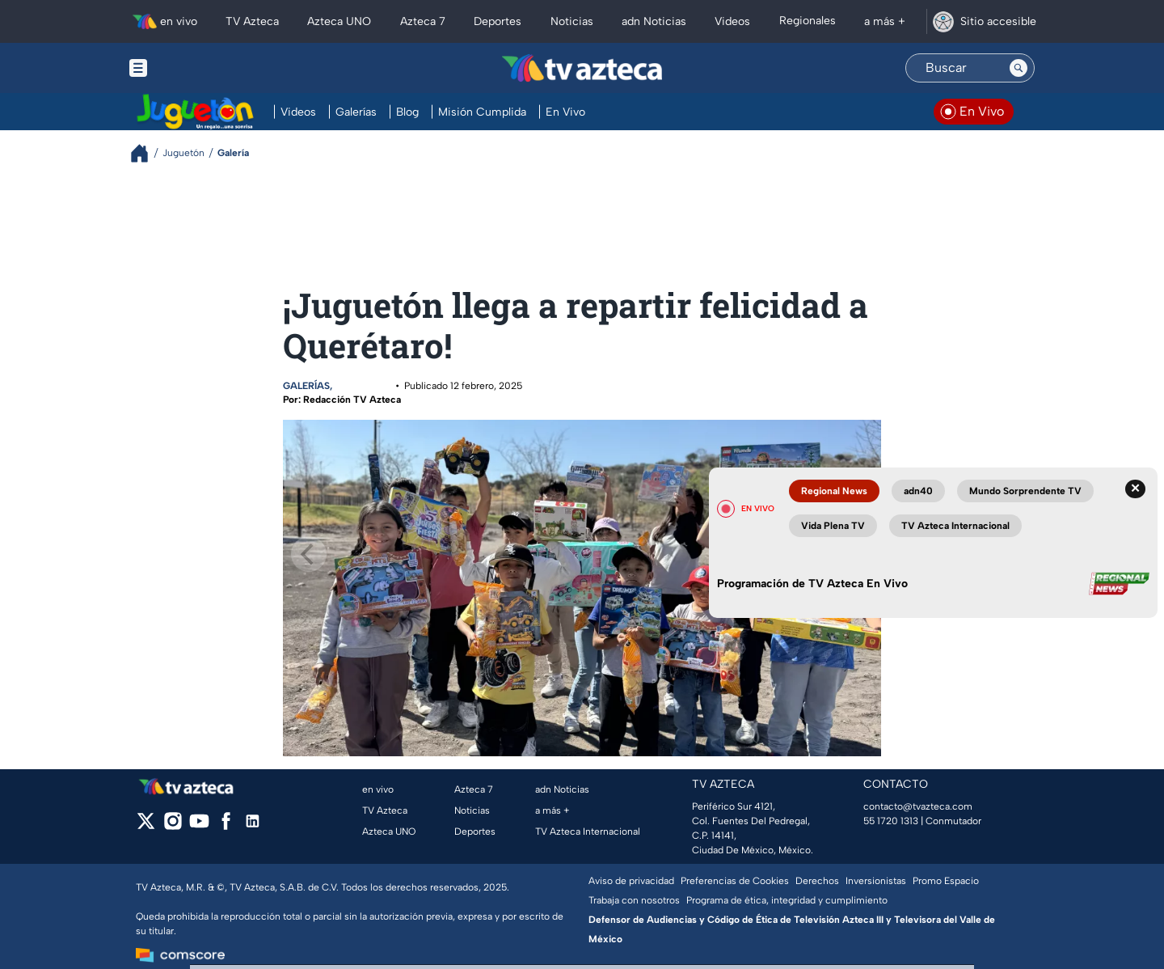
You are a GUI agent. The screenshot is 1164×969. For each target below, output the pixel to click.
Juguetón (363, 385)
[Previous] (309, 554)
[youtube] (199, 826)
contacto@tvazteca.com (917, 806)
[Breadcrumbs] (145, 153)
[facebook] (226, 826)
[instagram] (172, 826)
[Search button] (1018, 68)
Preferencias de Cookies (735, 880)
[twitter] (146, 826)
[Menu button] (194, 68)
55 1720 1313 (890, 821)
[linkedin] (252, 826)
